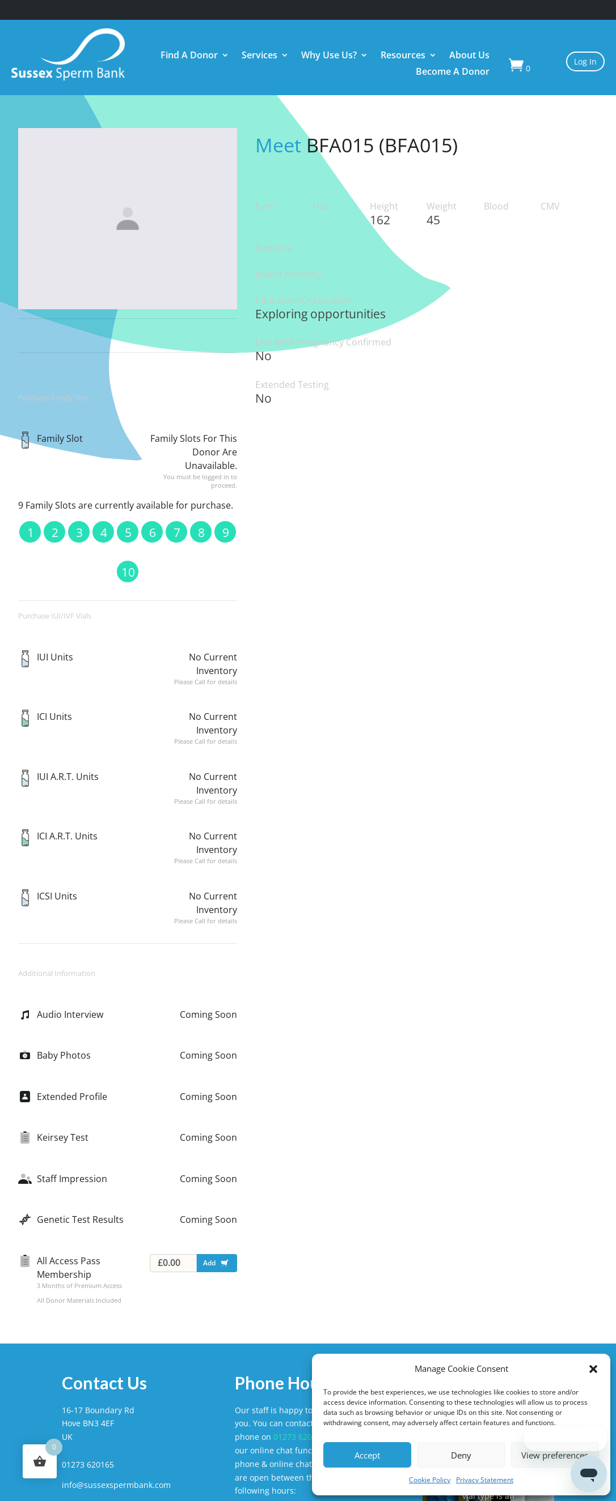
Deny (461, 1455)
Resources (403, 56)
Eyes (265, 206)
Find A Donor (189, 56)
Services (259, 56)
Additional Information (56, 973)
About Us (469, 56)
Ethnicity (273, 248)
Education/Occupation (303, 300)
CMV (550, 206)
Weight (442, 206)
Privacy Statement (484, 1480)
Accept (367, 1455)
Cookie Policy (429, 1480)
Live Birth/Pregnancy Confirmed (323, 342)
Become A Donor (453, 73)
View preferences (554, 1455)
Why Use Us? (329, 56)
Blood (496, 206)
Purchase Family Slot (53, 398)
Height (384, 206)
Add (218, 1265)
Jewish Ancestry (288, 274)
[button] (593, 1369)
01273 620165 (299, 1436)
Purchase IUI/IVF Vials (54, 616)
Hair (322, 206)
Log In (585, 61)
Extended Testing (292, 384)
